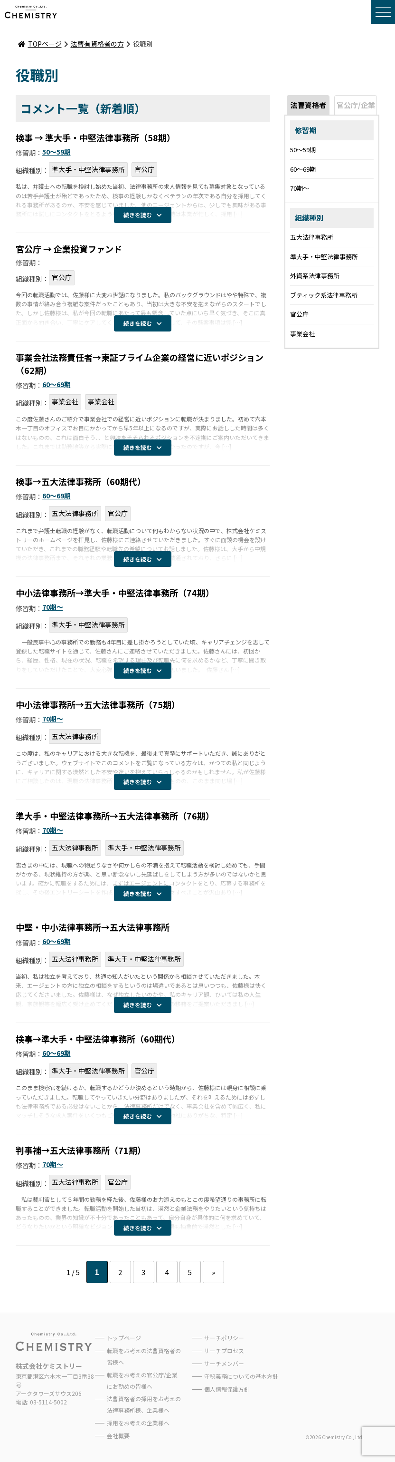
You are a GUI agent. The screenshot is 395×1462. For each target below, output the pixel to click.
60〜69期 (56, 384)
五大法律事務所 (75, 513)
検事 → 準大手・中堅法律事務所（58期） (95, 137)
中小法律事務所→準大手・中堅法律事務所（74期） (115, 592)
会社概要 (118, 1436)
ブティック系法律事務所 (323, 295)
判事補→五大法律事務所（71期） (81, 1150)
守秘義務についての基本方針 (241, 1376)
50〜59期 (56, 151)
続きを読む (142, 215)
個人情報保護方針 (227, 1389)
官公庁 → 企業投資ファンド (69, 249)
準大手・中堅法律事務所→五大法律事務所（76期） (115, 815)
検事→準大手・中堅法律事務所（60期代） (98, 1039)
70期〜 (52, 607)
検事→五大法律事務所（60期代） (81, 481)
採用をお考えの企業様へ (138, 1423)
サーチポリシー (224, 1338)
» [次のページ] (213, 1272)
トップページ (124, 1338)
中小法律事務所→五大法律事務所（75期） (98, 704)
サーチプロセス (224, 1350)
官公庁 (144, 169)
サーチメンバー (224, 1363)
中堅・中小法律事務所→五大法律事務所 (92, 927)
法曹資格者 (308, 105)
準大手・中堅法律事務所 (88, 169)
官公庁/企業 (356, 105)
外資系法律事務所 (314, 275)
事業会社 (65, 401)
